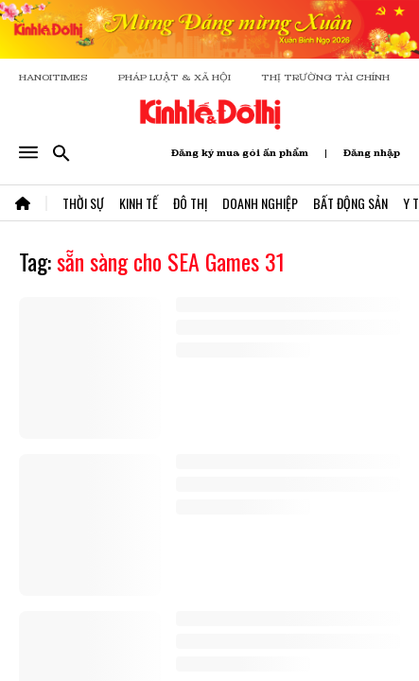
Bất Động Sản (350, 203)
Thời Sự (83, 203)
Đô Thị (190, 203)
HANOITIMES (53, 77)
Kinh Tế (138, 203)
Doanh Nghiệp (260, 203)
